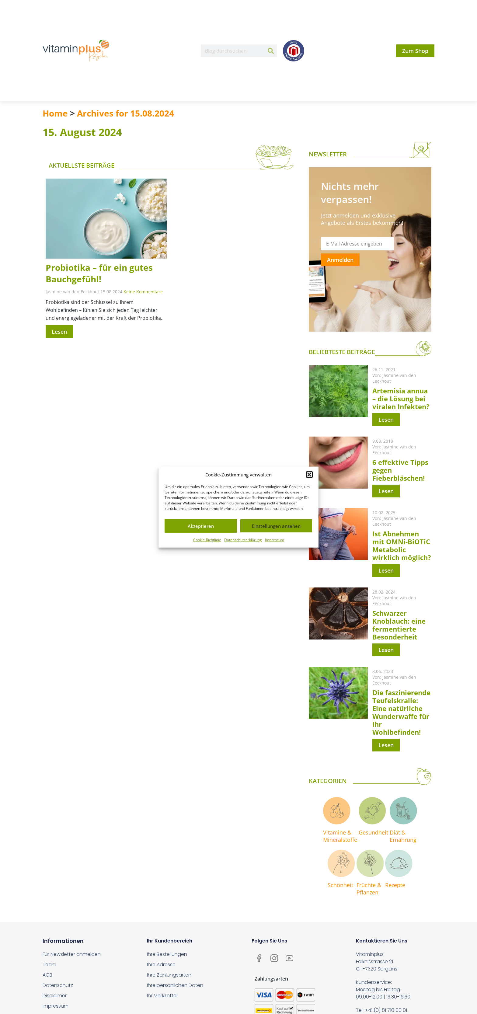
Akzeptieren (201, 526)
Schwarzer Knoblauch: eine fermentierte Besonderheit (399, 624)
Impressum (274, 539)
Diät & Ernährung (403, 836)
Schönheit (340, 885)
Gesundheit (373, 832)
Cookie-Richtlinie (207, 539)
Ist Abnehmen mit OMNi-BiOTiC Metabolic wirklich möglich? (401, 545)
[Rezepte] (399, 863)
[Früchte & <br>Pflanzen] (370, 863)
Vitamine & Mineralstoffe (340, 836)
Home (55, 113)
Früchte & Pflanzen (369, 888)
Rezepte (395, 885)
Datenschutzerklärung (243, 539)
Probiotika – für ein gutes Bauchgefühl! (99, 273)
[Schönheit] (341, 863)
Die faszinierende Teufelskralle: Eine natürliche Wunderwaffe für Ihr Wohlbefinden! (401, 712)
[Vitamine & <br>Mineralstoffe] (336, 810)
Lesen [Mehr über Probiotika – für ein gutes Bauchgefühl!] (59, 331)
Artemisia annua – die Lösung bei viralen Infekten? (401, 398)
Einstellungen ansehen (276, 526)
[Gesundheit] (372, 810)
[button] (309, 475)
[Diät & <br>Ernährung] (403, 810)
